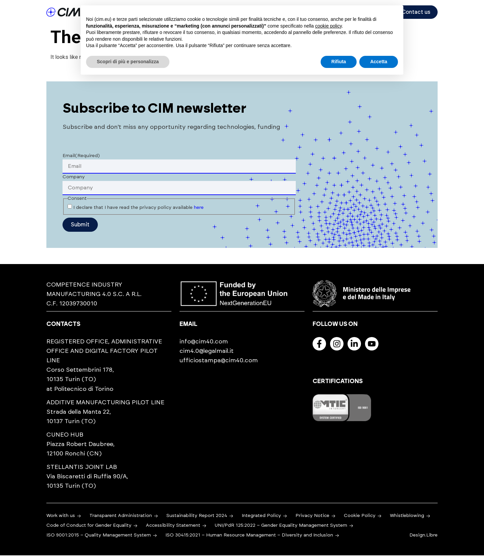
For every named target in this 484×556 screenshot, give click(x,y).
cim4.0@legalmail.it (206, 352)
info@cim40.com (203, 342)
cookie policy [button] (328, 26)
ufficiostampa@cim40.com (218, 361)
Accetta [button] (378, 61)
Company (74, 177)
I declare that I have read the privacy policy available (138, 208)
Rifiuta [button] (338, 61)
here (199, 208)
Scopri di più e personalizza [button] (128, 61)
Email (81, 156)
